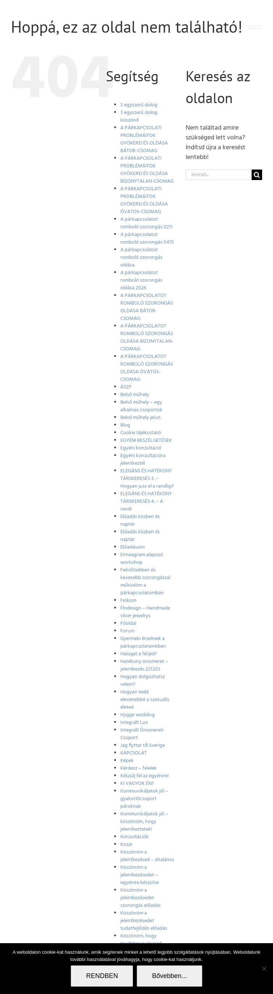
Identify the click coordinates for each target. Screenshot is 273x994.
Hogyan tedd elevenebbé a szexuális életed (144, 700)
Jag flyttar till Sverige (142, 745)
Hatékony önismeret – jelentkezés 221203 (144, 665)
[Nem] (264, 968)
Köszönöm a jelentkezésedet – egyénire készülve (139, 875)
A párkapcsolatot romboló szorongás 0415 (147, 239)
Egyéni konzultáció (140, 448)
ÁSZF (126, 387)
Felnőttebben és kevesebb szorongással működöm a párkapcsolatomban (145, 581)
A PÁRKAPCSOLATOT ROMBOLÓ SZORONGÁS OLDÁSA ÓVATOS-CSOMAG (146, 368)
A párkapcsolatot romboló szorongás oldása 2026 (141, 280)
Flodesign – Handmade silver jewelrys (145, 612)
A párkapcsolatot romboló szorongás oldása (141, 257)
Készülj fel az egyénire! (144, 776)
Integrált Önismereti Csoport (142, 734)
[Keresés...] (219, 175)
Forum (127, 631)
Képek (127, 761)
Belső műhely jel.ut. (140, 418)
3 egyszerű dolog (138, 105)
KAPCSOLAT (133, 753)
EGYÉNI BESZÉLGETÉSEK (146, 440)
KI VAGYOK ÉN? (137, 783)
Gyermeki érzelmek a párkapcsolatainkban (143, 643)
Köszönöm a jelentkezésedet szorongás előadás (140, 898)
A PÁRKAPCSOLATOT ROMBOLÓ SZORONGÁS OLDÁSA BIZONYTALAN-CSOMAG (146, 337)
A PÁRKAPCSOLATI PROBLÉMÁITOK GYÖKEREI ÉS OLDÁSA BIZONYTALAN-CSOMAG (147, 170)
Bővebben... (169, 975)
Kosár (126, 844)
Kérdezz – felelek (138, 768)
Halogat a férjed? (138, 654)
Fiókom (128, 600)
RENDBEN (102, 975)
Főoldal (128, 623)
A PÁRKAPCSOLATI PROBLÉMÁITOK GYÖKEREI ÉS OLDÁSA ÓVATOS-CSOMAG (144, 200)
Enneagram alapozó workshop (141, 559)
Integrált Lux (134, 722)
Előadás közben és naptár (140, 521)
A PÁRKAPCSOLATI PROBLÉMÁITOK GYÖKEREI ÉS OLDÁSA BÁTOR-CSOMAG (144, 139)
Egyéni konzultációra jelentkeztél (143, 460)
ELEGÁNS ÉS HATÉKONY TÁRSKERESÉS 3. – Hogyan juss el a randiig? (147, 478)
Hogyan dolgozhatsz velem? (142, 681)
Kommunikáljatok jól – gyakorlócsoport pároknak (144, 799)
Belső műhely (134, 395)
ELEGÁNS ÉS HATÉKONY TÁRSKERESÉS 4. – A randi (146, 501)
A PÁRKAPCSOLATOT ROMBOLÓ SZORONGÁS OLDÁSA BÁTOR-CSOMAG (146, 307)
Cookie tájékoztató (140, 433)
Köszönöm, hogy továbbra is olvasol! (141, 940)
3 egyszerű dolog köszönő (138, 117)
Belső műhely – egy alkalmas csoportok (141, 406)
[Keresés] (257, 175)
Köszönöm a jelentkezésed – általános (147, 856)
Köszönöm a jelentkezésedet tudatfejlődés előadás (143, 921)
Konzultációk (134, 837)
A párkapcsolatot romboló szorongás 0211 (146, 223)
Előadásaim (132, 547)
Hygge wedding (137, 715)
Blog (125, 425)
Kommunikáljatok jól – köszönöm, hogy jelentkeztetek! (144, 822)
